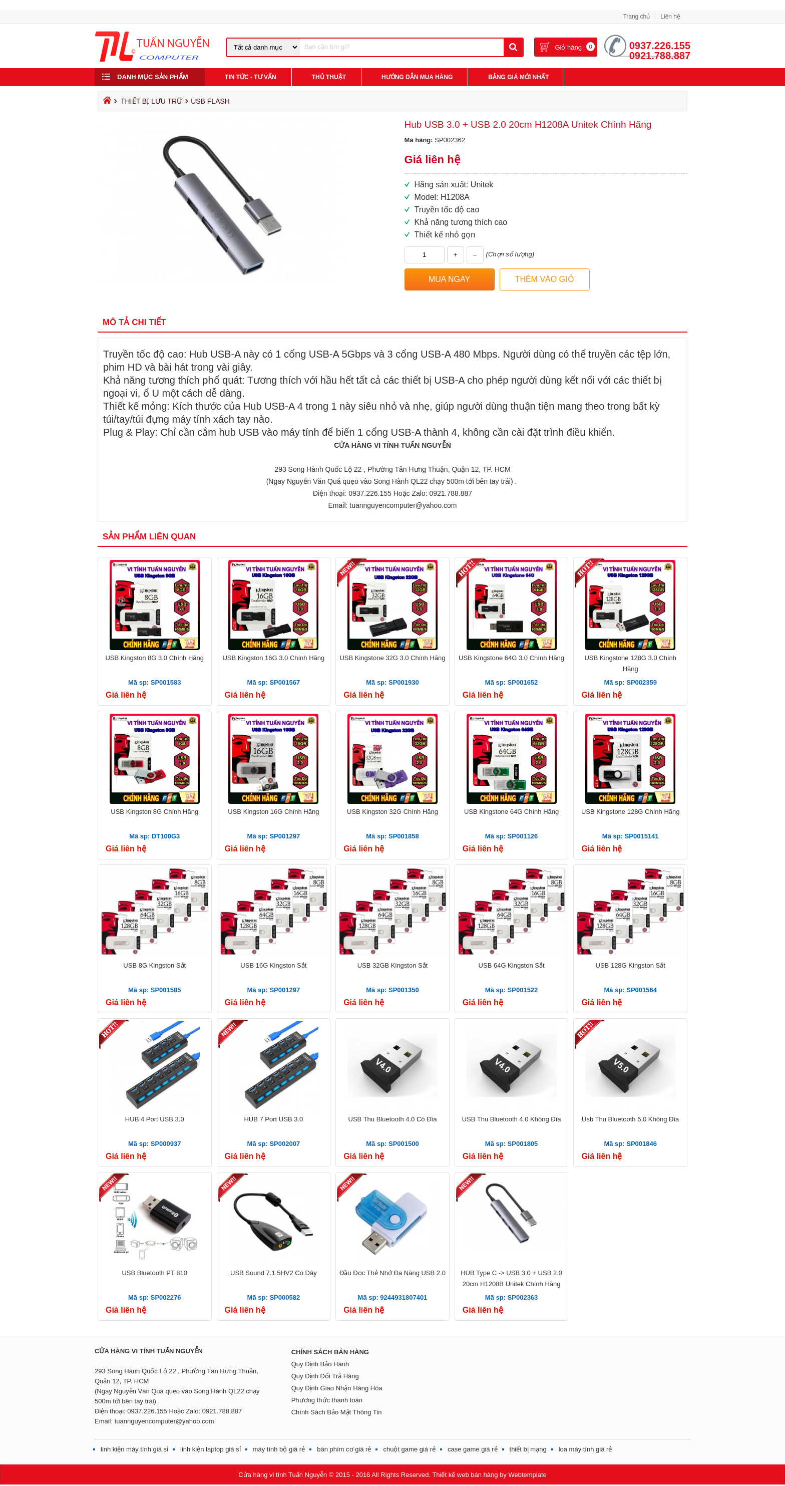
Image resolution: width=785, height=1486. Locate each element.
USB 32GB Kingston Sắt (392, 965)
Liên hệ (670, 16)
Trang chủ (636, 16)
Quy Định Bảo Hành (320, 1364)
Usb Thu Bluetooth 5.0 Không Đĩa (630, 1119)
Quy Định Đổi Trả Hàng (325, 1376)
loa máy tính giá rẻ (585, 1449)
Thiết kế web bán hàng (465, 1474)
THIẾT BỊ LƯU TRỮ (151, 101)
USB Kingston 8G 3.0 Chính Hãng (154, 658)
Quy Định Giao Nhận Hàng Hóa (336, 1388)
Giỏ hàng (568, 47)
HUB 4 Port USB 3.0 (154, 1119)
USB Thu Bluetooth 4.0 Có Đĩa (392, 1119)
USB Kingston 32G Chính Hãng (392, 811)
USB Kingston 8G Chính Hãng (154, 811)
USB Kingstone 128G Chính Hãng (630, 811)
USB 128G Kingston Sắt (630, 965)
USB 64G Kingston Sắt (512, 965)
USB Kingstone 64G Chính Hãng (511, 811)
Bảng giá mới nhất (518, 77)
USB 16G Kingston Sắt (273, 965)
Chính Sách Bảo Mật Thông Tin (336, 1412)
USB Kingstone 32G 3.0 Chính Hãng (392, 658)
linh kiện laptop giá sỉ (210, 1449)
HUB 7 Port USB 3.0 (273, 1119)
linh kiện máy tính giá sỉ (134, 1449)
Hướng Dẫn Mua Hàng (417, 77)
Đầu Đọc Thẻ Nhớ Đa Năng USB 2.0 (392, 1273)
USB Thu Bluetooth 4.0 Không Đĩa (511, 1119)
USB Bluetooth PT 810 (154, 1273)
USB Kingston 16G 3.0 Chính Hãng (273, 658)
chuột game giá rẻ (409, 1449)
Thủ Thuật (329, 77)
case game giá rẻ (473, 1449)
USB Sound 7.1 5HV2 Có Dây (273, 1273)
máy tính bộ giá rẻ (279, 1449)
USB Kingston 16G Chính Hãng (273, 811)
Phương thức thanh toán (326, 1400)
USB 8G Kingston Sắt (154, 965)
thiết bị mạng (528, 1449)
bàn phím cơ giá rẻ (344, 1449)
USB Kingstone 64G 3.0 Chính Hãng (511, 658)
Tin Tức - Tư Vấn (250, 77)
